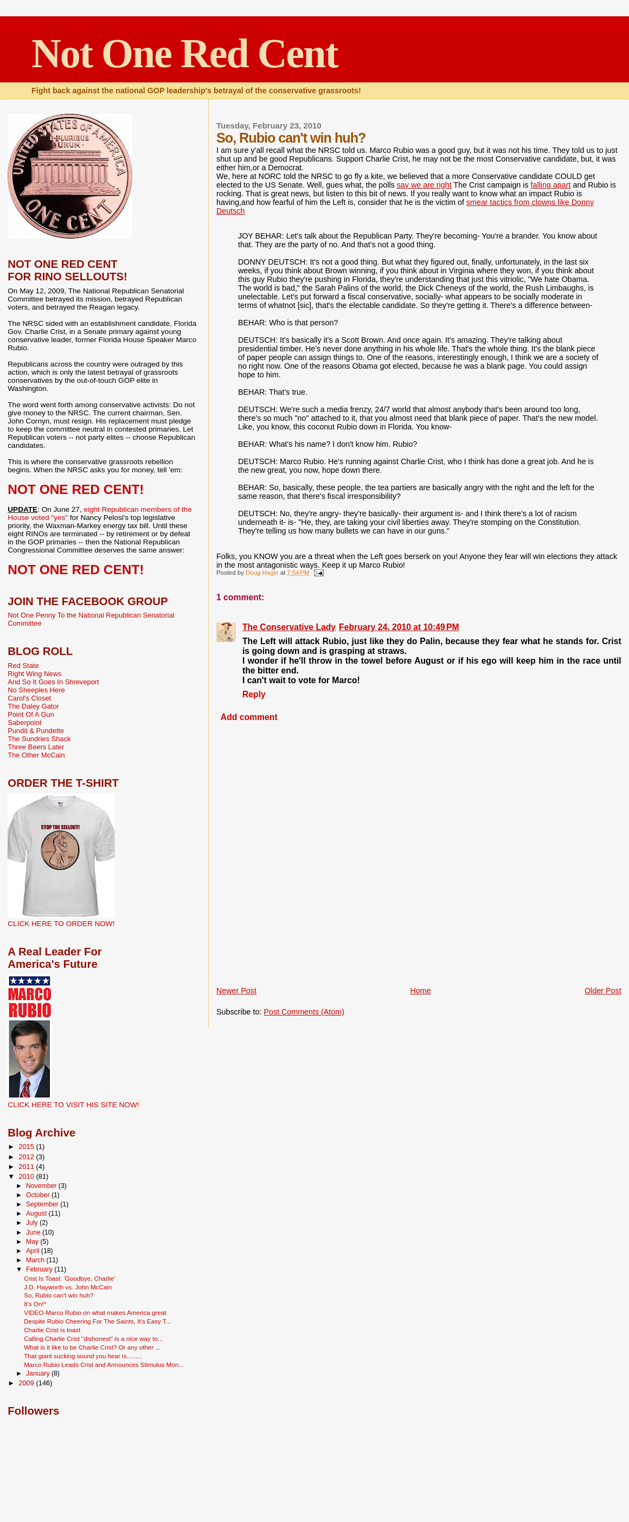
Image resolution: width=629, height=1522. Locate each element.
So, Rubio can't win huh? (58, 1295)
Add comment (249, 717)
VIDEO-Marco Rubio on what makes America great (95, 1312)
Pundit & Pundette (36, 731)
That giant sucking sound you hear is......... (83, 1355)
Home (420, 990)
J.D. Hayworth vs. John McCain (68, 1286)
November (42, 1186)
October (39, 1195)
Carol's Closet (29, 698)
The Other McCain (36, 755)
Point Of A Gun (31, 714)
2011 (27, 1167)
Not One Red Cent (184, 53)
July (33, 1222)
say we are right (424, 185)
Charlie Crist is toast (52, 1329)
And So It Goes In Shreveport (53, 682)
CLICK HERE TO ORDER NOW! (61, 924)
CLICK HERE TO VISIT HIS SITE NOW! (73, 1105)
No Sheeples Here (36, 690)
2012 (27, 1157)
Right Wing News (34, 674)
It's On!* (35, 1303)
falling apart (551, 185)
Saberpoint (24, 722)
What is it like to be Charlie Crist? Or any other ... (92, 1347)
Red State (23, 666)
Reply (254, 694)
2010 (27, 1176)
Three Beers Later (36, 747)
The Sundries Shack (39, 739)
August (37, 1213)
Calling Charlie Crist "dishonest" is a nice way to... (93, 1338)
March (36, 1260)
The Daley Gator (33, 706)
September (43, 1204)
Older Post (603, 990)
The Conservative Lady (289, 627)
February (40, 1269)
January (39, 1373)
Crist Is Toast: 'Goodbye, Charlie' (69, 1278)
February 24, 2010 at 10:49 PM (399, 627)
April (33, 1251)
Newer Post (236, 990)
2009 (27, 1383)
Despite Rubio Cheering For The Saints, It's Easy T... (97, 1321)
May (33, 1241)
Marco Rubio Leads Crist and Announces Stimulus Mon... (104, 1364)
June (34, 1232)
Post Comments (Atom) (304, 1011)
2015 (27, 1146)
